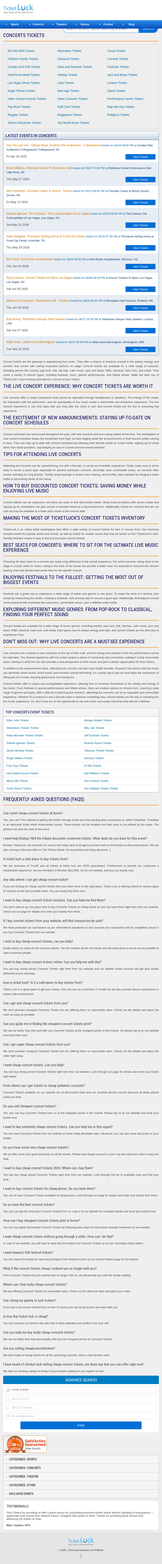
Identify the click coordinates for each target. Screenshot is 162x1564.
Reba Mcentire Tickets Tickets (25, 735)
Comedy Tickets (117, 59)
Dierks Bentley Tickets (20, 750)
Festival (108, 24)
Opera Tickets (116, 90)
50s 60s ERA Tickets (21, 51)
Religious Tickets (118, 114)
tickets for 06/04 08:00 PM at (72, 259)
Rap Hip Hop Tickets (120, 106)
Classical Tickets (68, 59)
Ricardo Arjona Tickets (97, 743)
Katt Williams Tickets (96, 773)
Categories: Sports (23, 1459)
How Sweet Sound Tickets (22, 773)
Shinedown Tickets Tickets (23, 727)
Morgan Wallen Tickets (98, 720)
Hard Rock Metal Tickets (24, 75)
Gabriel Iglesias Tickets (21, 743)
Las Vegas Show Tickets (24, 83)
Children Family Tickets (23, 59)
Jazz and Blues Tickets (122, 75)
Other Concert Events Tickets (27, 98)
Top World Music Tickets (73, 122)
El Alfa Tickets (92, 765)
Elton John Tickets (18, 720)
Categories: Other (22, 1485)
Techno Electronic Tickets (24, 122)
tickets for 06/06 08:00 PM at (80, 280)
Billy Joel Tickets (94, 727)
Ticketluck (30, 9)
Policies (99, 1550)
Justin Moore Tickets (19, 788)
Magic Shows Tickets (21, 90)
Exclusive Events (21, 1494)
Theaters (61, 24)
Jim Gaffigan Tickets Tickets (101, 788)
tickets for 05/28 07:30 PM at (80, 238)
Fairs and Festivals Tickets (74, 67)
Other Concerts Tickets (72, 98)
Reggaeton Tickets (69, 114)
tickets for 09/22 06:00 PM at (75, 342)
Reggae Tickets (18, 114)
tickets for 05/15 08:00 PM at (78, 193)
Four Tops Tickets (17, 765)
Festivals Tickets (118, 67)
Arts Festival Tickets (96, 780)
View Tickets (140, 157)
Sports (15, 24)
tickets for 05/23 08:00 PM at (77, 215)
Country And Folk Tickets (24, 67)
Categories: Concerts (25, 1468)
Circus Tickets (116, 51)
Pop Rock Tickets (19, 106)
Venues (84, 24)
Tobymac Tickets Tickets (99, 750)
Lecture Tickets (117, 83)
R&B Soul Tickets (68, 106)
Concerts (38, 24)
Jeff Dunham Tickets (96, 735)
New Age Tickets (68, 90)
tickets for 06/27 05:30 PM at (80, 321)
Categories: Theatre (23, 1476)
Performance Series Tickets (125, 98)
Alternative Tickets (69, 51)
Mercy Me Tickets (17, 780)
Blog (131, 24)
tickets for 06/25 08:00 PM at (80, 300)
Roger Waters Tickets (20, 758)
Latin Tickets (65, 83)
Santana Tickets (94, 758)
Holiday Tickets (67, 75)
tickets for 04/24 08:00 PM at (80, 147)
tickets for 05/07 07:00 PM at (79, 170)
